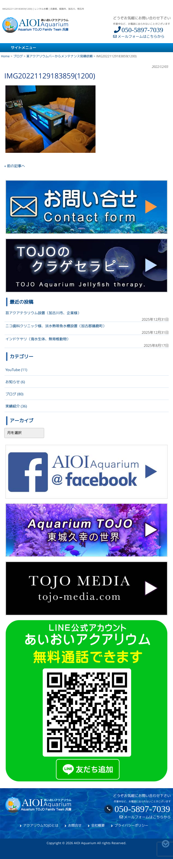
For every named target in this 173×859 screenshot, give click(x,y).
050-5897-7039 (138, 29)
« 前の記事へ (14, 166)
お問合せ (75, 825)
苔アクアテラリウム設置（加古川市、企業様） (43, 313)
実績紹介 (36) (16, 406)
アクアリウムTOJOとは (40, 825)
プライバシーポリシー (131, 825)
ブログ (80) (14, 394)
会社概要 (98, 825)
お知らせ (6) (15, 382)
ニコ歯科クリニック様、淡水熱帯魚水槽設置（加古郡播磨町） (55, 326)
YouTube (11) (16, 370)
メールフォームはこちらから (138, 36)
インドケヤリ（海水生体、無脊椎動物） (37, 339)
